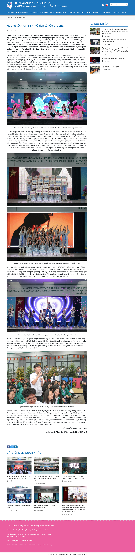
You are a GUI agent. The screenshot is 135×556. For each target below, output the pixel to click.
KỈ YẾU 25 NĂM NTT (22, 12)
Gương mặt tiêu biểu (84, 12)
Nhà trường (34, 12)
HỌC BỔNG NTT (61, 12)
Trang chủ (10, 12)
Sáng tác (116, 12)
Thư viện (96, 12)
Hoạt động (44, 12)
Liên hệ (124, 12)
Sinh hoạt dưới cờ (20, 17)
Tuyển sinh (71, 12)
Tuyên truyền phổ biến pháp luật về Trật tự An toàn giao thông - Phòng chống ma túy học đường (115, 31)
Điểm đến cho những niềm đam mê (113, 58)
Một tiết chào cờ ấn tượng (110, 67)
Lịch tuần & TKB (106, 12)
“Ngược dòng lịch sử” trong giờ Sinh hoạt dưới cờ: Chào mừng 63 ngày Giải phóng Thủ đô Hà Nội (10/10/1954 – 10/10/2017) (115, 50)
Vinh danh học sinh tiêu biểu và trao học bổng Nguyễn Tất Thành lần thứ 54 (46, 478)
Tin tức (52, 12)
